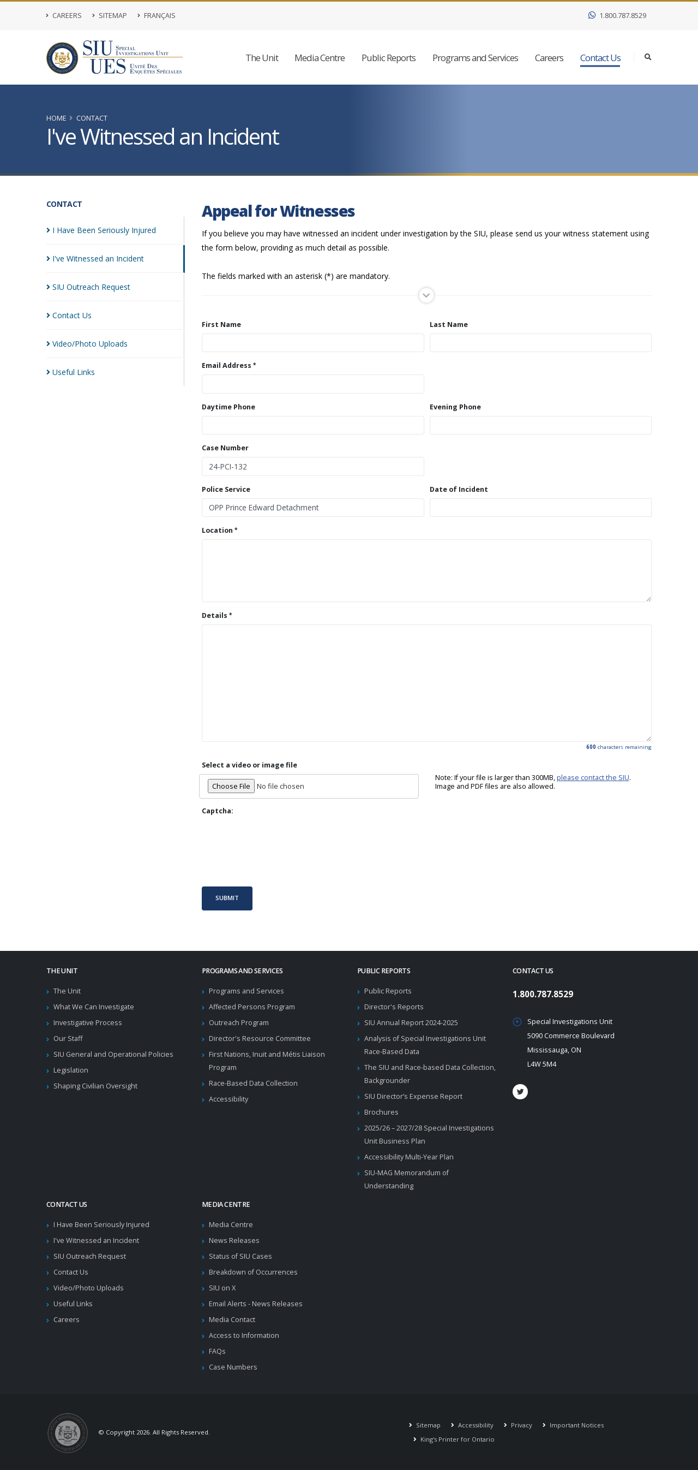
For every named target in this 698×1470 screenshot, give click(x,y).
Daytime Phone (228, 407)
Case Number (225, 448)
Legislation (70, 1070)
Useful (70, 372)
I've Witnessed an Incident (96, 1240)
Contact (91, 118)
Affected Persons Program (252, 1006)
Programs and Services (475, 57)
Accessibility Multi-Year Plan (409, 1157)
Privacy (520, 1425)
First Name (221, 324)
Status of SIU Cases (240, 1256)
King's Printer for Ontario (457, 1439)
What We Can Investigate (93, 1006)
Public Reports (389, 57)
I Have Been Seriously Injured (101, 1224)
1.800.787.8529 (617, 15)
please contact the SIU (593, 777)
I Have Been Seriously (101, 230)
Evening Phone (455, 407)
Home (56, 118)
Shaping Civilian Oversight (95, 1086)
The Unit (261, 57)
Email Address (226, 365)
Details (214, 615)
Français (156, 15)
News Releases (234, 1240)
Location (217, 530)
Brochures (381, 1112)
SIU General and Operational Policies (113, 1054)
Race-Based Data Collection (253, 1083)
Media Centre (319, 57)
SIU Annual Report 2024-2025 (411, 1022)
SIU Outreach (88, 287)
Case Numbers (233, 1367)
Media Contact (232, 1319)
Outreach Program (239, 1022)
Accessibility (228, 1099)
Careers (64, 15)
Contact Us (600, 57)
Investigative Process (87, 1022)
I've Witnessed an (95, 258)
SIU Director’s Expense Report (413, 1096)
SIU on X (222, 1288)
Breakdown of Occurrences (253, 1272)
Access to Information (244, 1335)
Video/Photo (87, 343)
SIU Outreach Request (89, 1256)
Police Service (226, 489)
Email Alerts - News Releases (256, 1303)
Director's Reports (394, 1006)
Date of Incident (459, 489)
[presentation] (285, 850)
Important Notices (576, 1425)
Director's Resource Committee (260, 1038)
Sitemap (109, 15)
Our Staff (67, 1038)
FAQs (217, 1351)
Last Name (449, 324)
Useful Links (73, 1303)
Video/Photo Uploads (88, 1288)
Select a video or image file (249, 765)
